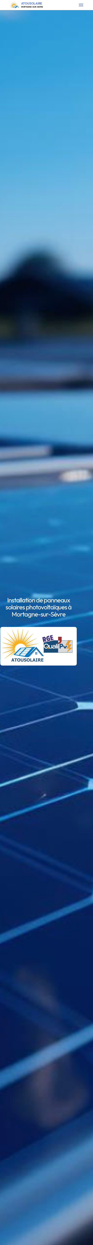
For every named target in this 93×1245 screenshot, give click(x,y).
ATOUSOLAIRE (32, 5)
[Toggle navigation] (81, 5)
